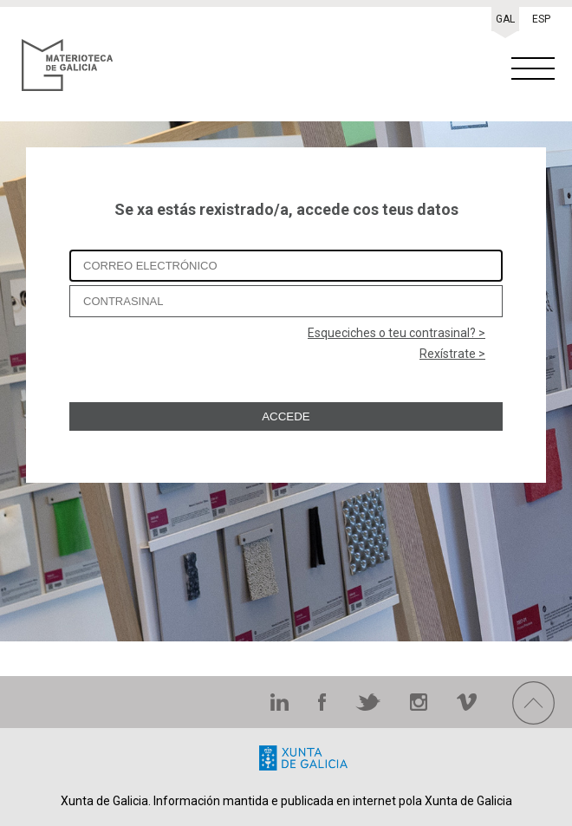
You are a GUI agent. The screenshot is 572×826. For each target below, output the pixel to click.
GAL (505, 19)
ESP (541, 19)
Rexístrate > (452, 354)
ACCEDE (286, 416)
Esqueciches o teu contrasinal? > (396, 333)
